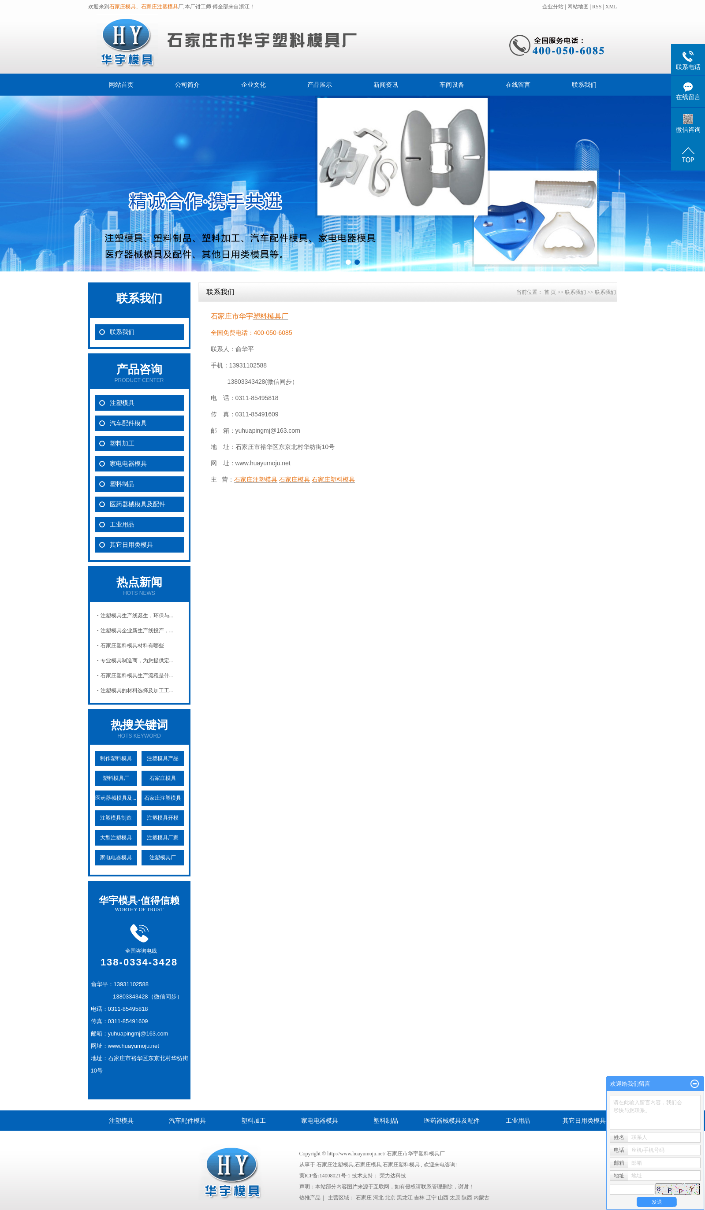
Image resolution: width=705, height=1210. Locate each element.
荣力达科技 (393, 1176)
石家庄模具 (162, 778)
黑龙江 (405, 1198)
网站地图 (578, 7)
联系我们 (584, 84)
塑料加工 (122, 443)
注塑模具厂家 (163, 838)
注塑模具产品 (163, 758)
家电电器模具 (128, 463)
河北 (378, 1198)
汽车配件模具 (128, 423)
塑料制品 (122, 484)
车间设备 (452, 84)
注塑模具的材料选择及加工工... (137, 690)
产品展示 (319, 84)
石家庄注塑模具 (162, 798)
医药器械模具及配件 (137, 504)
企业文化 (253, 84)
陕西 (467, 1198)
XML (611, 7)
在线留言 (518, 84)
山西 (443, 1198)
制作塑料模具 (116, 758)
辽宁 (431, 1198)
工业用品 (122, 524)
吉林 (419, 1198)
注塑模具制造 (116, 818)
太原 (455, 1198)
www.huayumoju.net (263, 463)
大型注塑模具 (116, 838)
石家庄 (364, 1198)
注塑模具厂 (162, 857)
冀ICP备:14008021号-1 (325, 1176)
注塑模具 (122, 403)
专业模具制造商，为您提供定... (137, 660)
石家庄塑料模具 (401, 1165)
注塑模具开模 (163, 818)
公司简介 (187, 84)
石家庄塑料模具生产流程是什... (137, 675)
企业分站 (552, 7)
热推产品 (310, 1198)
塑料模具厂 (116, 778)
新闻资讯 (385, 84)
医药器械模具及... (115, 798)
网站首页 (121, 84)
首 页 (550, 292)
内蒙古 (481, 1198)
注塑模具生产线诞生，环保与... (137, 615)
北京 (390, 1198)
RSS (596, 7)
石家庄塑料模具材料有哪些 (132, 645)
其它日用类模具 (131, 545)
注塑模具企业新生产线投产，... (137, 630)
